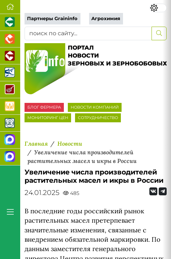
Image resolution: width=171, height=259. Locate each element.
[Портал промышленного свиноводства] (10, 22)
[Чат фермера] (10, 157)
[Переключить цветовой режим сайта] (158, 8)
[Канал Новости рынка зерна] (10, 140)
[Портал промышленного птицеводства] (10, 39)
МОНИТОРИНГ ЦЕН (47, 117)
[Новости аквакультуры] (10, 72)
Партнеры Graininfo (52, 18)
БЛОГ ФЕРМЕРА (44, 107)
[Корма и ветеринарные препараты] (10, 123)
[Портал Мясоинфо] (10, 89)
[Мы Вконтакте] (153, 191)
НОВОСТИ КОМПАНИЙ (95, 107)
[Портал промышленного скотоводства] (10, 55)
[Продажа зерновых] (10, 106)
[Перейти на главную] (10, 7)
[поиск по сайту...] (88, 33)
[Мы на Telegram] (163, 191)
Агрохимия (105, 18)
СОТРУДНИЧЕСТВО (98, 117)
